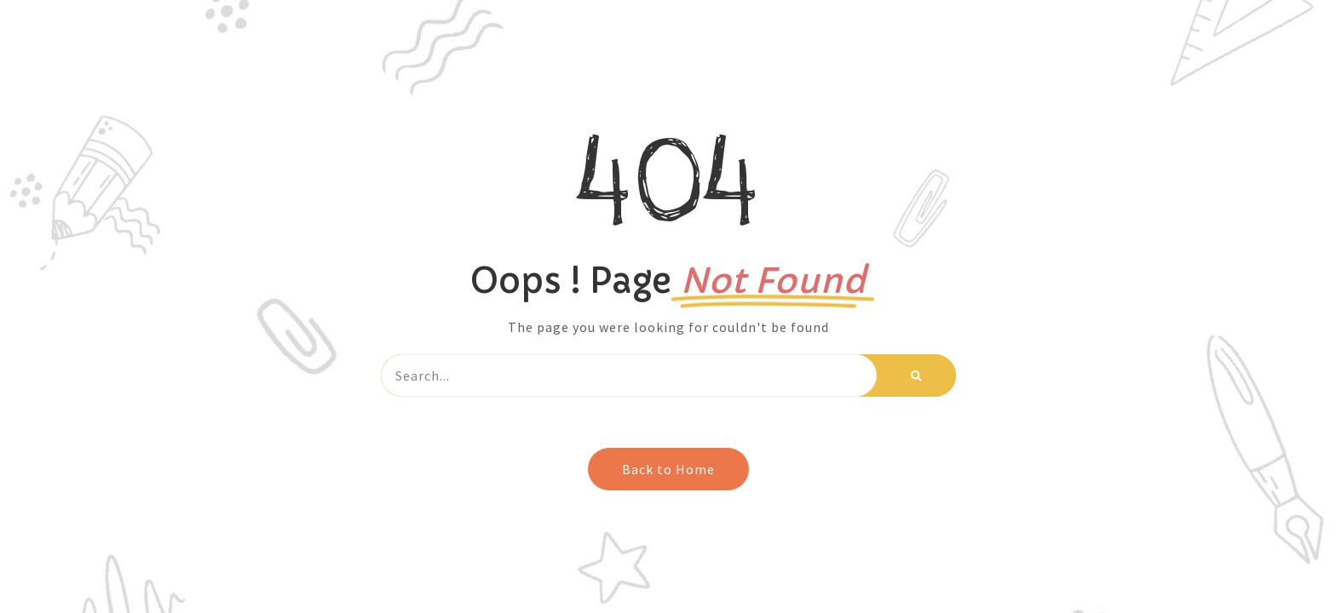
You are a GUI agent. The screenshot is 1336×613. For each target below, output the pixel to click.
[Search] (916, 375)
